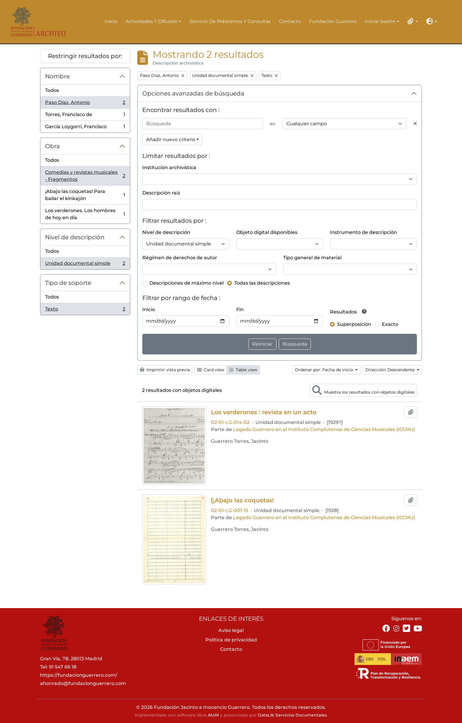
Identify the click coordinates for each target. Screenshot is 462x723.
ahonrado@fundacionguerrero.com (83, 683)
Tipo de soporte (68, 282)
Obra (52, 146)
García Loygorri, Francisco (85, 128)
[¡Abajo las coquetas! (242, 500)
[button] (411, 21)
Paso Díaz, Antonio (85, 104)
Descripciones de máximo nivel (186, 283)
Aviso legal (231, 630)
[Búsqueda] (202, 123)
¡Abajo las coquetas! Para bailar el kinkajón (85, 195)
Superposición (354, 324)
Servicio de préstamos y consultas (230, 21)
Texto (85, 310)
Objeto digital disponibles (266, 232)
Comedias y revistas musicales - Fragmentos (85, 175)
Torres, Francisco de (85, 116)
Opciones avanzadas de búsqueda (193, 93)
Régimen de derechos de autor (179, 257)
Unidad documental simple (85, 264)
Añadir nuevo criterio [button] (170, 139)
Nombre (57, 76)
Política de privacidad (231, 640)
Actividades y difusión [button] (152, 22)
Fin (240, 309)
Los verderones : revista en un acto (263, 412)
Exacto (390, 324)
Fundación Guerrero (333, 21)
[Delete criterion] (415, 123)
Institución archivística (169, 167)
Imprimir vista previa (165, 369)
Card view (210, 369)
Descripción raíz (161, 193)
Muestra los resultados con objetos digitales (363, 390)
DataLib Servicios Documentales (292, 715)
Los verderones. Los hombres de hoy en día (85, 214)
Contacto (290, 21)
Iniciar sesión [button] (380, 22)
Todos (52, 90)
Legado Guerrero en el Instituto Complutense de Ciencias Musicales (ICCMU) (324, 429)
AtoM (213, 715)
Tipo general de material (312, 257)
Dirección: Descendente (390, 369)
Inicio (111, 21)
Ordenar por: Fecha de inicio (324, 369)
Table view (243, 369)
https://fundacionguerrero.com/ (78, 675)
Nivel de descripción (75, 237)
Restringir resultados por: (85, 56)
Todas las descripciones (262, 283)
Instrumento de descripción (363, 232)
